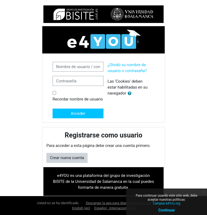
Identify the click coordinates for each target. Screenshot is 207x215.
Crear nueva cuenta (67, 157)
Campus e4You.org (166, 203)
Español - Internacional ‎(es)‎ (115, 208)
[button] (130, 93)
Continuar (166, 210)
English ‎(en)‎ (81, 208)
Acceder (78, 113)
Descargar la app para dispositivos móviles (118, 203)
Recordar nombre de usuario (78, 99)
